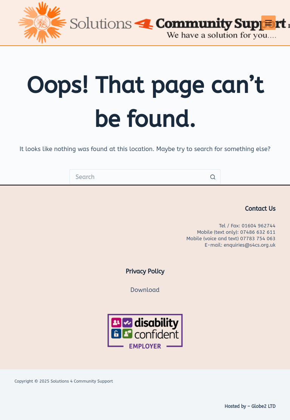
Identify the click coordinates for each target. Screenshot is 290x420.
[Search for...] (137, 176)
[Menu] (268, 22)
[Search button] (213, 176)
